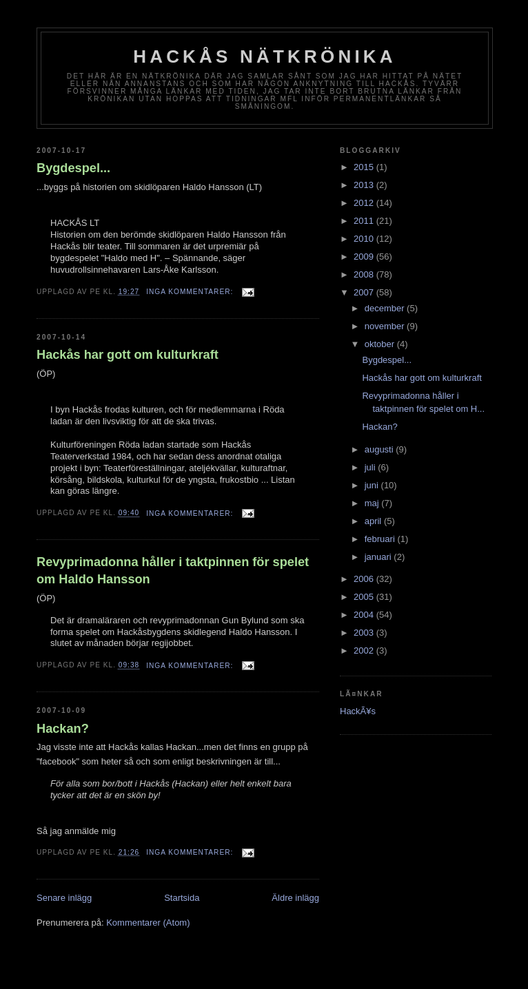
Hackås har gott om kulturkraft (128, 355)
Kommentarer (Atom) (148, 922)
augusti (380, 449)
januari (379, 557)
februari (381, 539)
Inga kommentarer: (191, 291)
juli (371, 467)
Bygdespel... (73, 168)
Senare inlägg (64, 898)
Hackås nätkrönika (264, 56)
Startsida (181, 898)
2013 (365, 185)
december (386, 308)
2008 (365, 274)
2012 (365, 203)
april (374, 521)
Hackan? (63, 729)
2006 (365, 579)
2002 (365, 650)
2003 (365, 632)
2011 (365, 221)
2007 (365, 292)
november (386, 326)
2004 (365, 615)
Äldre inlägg (295, 898)
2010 (365, 238)
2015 (365, 167)
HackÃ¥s (358, 711)
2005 (365, 597)
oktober (381, 344)
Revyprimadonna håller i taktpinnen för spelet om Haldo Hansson (173, 570)
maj (373, 503)
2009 (365, 256)
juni (373, 485)
